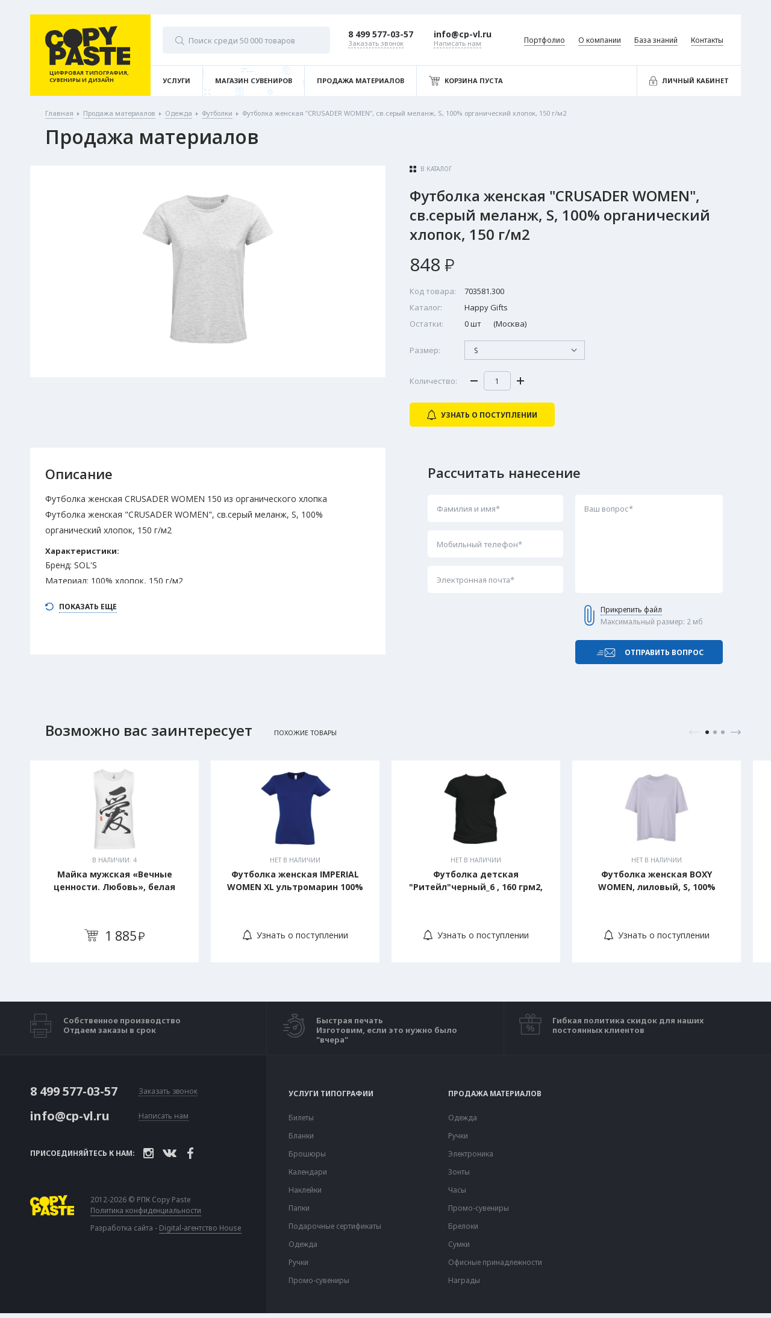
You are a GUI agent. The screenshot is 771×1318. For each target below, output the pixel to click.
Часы (457, 1190)
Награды (464, 1280)
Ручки (298, 1262)
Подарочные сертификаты (335, 1226)
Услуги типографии (331, 1094)
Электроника (470, 1154)
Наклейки (305, 1190)
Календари (308, 1172)
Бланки (301, 1136)
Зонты (459, 1172)
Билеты (301, 1118)
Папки (299, 1208)
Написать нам (164, 1116)
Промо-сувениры (319, 1280)
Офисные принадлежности (495, 1262)
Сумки (459, 1244)
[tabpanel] (114, 861)
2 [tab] (715, 732)
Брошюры (307, 1154)
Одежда (303, 1244)
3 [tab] (723, 732)
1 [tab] (707, 732)
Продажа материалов (495, 1094)
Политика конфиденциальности (145, 1211)
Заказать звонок (168, 1091)
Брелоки (463, 1226)
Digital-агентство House (200, 1228)
